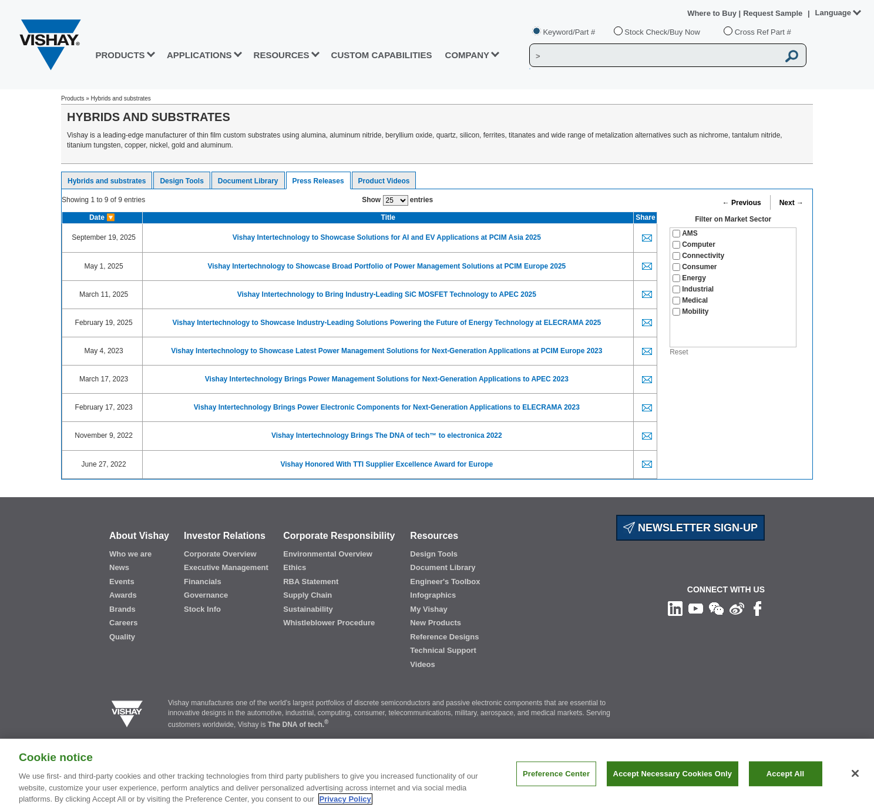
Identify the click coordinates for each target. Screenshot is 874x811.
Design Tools (181, 181)
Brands (122, 609)
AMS (685, 233)
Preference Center (556, 786)
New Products (435, 622)
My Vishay (428, 609)
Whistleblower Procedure (329, 622)
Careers (123, 622)
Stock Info (202, 609)
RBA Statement (310, 581)
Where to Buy (712, 13)
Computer (694, 244)
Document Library (248, 181)
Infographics (433, 595)
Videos (422, 664)
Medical (690, 300)
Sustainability (308, 609)
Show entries (397, 200)
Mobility (690, 311)
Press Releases (318, 181)
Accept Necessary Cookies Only (672, 786)
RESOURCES (282, 55)
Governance (206, 595)
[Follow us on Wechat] (716, 608)
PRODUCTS (119, 55)
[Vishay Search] (654, 56)
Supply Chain (307, 595)
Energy (689, 278)
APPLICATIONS (199, 55)
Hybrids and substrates (107, 181)
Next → (791, 203)
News (119, 567)
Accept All (785, 786)
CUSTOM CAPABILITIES (381, 55)
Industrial (693, 289)
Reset (679, 352)
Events (122, 581)
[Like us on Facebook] (757, 608)
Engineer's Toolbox (445, 581)
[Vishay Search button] (792, 56)
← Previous (741, 203)
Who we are (130, 553)
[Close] (855, 786)
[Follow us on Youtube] (695, 608)
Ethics (294, 567)
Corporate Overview (220, 553)
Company (467, 55)
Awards (123, 595)
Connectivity (698, 256)
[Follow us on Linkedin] (675, 608)
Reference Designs (444, 636)
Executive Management (226, 567)
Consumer (695, 267)
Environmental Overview (327, 553)
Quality (122, 636)
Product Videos (384, 181)
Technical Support (443, 650)
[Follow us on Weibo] (737, 608)
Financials (202, 581)
